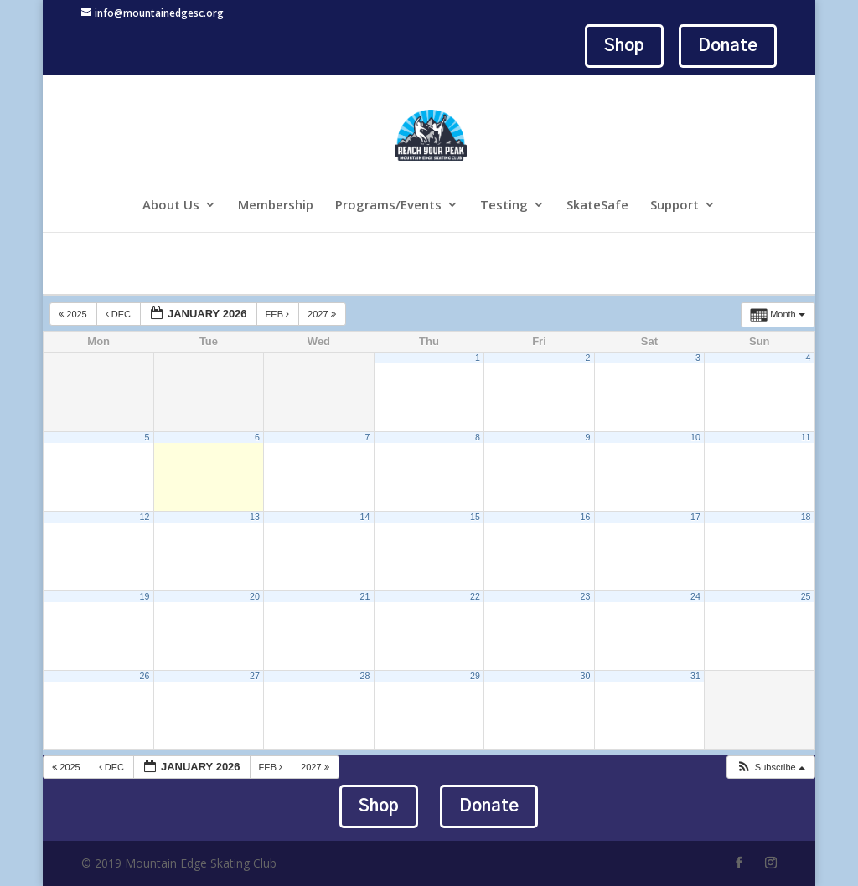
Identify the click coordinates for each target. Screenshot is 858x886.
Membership (275, 205)
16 (586, 517)
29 (475, 676)
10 (695, 437)
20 (255, 596)
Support (674, 205)
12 (145, 517)
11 (806, 437)
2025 (74, 314)
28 (365, 676)
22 (475, 596)
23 (586, 596)
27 (255, 676)
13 (255, 517)
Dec (119, 314)
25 (806, 596)
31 (695, 676)
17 (695, 517)
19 (145, 596)
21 (365, 596)
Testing (504, 205)
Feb (279, 314)
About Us (170, 205)
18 (806, 517)
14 (365, 517)
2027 (323, 314)
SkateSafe (597, 205)
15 (475, 517)
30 (586, 676)
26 (145, 676)
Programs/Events (388, 205)
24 (695, 596)
